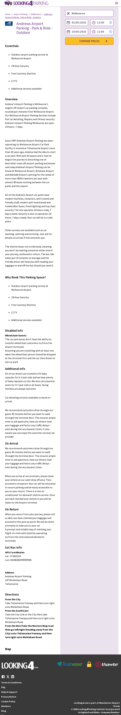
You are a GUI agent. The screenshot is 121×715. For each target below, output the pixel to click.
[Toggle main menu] (116, 3)
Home (8, 14)
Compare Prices (89, 41)
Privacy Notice (8, 696)
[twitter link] (8, 677)
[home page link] (26, 3)
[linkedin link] (12, 677)
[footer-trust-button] (88, 664)
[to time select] (102, 31)
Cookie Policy (8, 701)
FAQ (3, 687)
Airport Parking (21, 14)
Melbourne (36, 14)
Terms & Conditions (11, 682)
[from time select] (102, 22)
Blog (3, 710)
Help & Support (9, 692)
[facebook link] (3, 677)
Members (6, 706)
